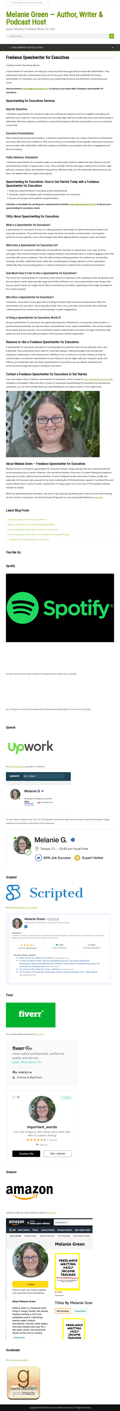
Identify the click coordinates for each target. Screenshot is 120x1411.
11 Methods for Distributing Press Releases (28, 539)
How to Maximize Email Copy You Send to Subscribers (33, 529)
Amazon (52, 1212)
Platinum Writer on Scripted (24, 907)
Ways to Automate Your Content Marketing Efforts (31, 524)
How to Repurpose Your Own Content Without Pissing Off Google (38, 534)
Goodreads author (20, 1360)
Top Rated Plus (18, 766)
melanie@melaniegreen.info (96, 379)
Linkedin (99, 497)
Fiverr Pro (38, 1034)
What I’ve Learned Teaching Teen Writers (27, 519)
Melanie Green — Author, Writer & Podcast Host (54, 18)
